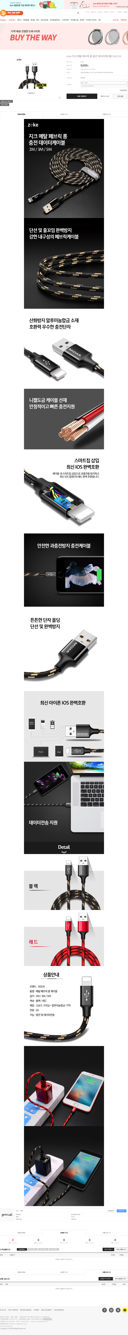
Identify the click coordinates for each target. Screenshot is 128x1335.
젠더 (37, 20)
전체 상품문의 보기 (120, 1279)
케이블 (32, 20)
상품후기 (125, 12)
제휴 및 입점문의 (46, 1310)
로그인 (87, 12)
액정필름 (26, 20)
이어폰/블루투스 (55, 20)
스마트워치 (65, 20)
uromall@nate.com (42, 1321)
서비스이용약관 (13, 1310)
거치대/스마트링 (91, 20)
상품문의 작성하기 (105, 1279)
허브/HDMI (44, 20)
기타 (99, 20)
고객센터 (119, 12)
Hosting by (6, 1326)
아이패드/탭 (74, 20)
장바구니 (112, 12)
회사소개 (3, 1310)
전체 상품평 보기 (121, 1249)
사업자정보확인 (59, 1310)
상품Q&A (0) (107, 114)
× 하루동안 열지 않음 (121, 7)
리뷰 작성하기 (108, 1249)
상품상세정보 (21, 114)
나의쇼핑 (99, 12)
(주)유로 (10, 1328)
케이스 (19, 20)
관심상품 (120, 96)
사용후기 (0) (64, 114)
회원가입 (93, 12)
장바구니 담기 (105, 96)
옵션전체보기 (123, 90)
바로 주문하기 (82, 96)
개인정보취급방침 (25, 1310)
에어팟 (82, 20)
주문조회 (106, 12)
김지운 (11, 1324)
